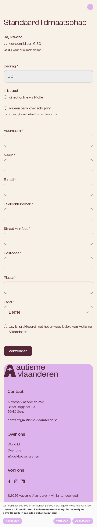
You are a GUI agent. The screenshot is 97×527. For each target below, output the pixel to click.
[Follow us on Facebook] (9, 481)
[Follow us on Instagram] (16, 481)
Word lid (14, 444)
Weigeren (62, 520)
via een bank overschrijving (30, 108)
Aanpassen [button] (12, 520)
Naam (9, 155)
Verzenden (18, 351)
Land (9, 302)
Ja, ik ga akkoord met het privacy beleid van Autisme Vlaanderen (50, 329)
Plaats (10, 277)
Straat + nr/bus (17, 228)
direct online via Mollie (26, 97)
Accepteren (82, 520)
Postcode (12, 253)
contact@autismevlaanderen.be (33, 420)
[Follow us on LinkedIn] (23, 481)
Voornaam (13, 130)
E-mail (10, 179)
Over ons (14, 450)
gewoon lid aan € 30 (25, 43)
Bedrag (11, 66)
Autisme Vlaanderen (33, 496)
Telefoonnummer (18, 204)
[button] (90, 7)
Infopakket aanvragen (23, 456)
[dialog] (48, 514)
